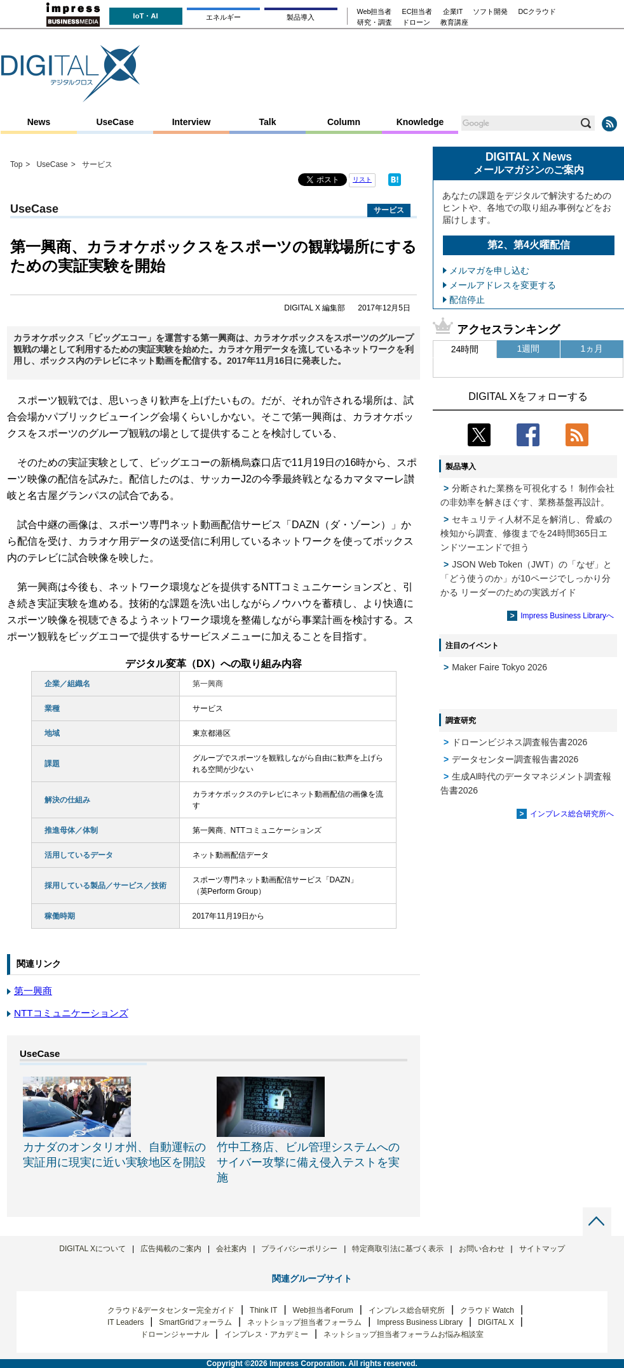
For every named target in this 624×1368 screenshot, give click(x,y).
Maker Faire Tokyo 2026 (499, 667)
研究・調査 (374, 22)
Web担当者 (374, 11)
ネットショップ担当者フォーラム (304, 1322)
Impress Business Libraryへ (567, 615)
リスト (362, 179)
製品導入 (301, 17)
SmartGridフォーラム (195, 1322)
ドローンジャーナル (174, 1334)
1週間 (528, 348)
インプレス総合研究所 (407, 1310)
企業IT (453, 11)
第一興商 (33, 990)
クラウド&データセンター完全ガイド (170, 1310)
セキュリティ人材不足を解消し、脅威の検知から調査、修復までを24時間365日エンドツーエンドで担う (526, 533)
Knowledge (420, 122)
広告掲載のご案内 (170, 1248)
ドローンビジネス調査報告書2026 (519, 742)
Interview (191, 122)
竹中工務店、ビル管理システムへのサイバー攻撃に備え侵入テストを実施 (308, 1162)
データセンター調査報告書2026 (515, 759)
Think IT (263, 1310)
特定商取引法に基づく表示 (398, 1248)
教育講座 (454, 22)
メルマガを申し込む (489, 270)
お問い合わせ (482, 1248)
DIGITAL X (496, 1322)
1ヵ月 (592, 348)
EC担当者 (417, 11)
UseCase (114, 122)
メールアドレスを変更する (502, 285)
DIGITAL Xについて (92, 1248)
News (39, 122)
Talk (267, 122)
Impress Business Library (420, 1322)
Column (343, 122)
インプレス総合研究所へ (572, 813)
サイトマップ (542, 1248)
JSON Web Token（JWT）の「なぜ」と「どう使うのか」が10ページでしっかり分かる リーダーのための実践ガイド (526, 578)
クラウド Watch (487, 1310)
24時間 (465, 349)
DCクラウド (537, 11)
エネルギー (223, 17)
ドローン (416, 22)
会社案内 (231, 1248)
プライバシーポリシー (299, 1248)
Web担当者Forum (323, 1310)
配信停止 (467, 300)
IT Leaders (125, 1322)
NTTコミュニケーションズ (71, 1012)
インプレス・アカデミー (266, 1334)
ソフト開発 (490, 11)
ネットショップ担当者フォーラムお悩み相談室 (403, 1334)
